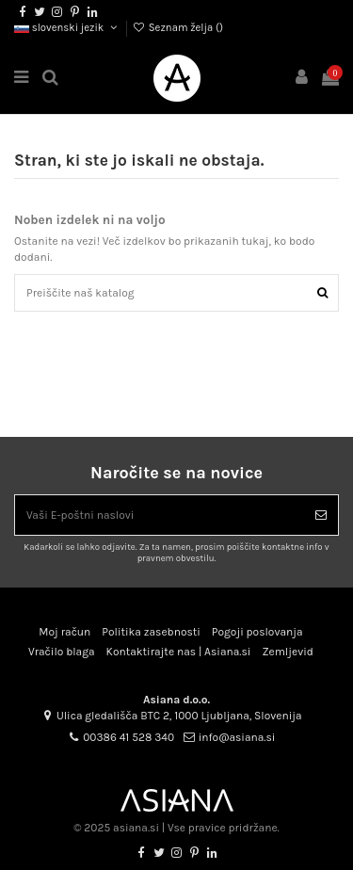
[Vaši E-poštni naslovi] (159, 515)
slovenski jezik (67, 28)
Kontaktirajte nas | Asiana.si (178, 651)
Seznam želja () (178, 28)
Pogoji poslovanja (257, 631)
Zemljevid (287, 651)
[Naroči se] (321, 515)
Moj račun (64, 631)
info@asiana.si (237, 737)
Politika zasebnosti (151, 631)
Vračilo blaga (61, 651)
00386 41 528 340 (128, 737)
